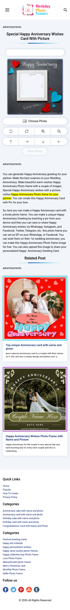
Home (6, 485)
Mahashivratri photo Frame (17, 562)
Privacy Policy (10, 497)
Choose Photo (35, 52)
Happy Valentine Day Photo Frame (20, 554)
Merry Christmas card (14, 565)
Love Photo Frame (12, 558)
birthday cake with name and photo (21, 518)
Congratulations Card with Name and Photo (25, 526)
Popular (7, 489)
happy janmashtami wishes (17, 547)
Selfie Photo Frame (13, 573)
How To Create (10, 493)
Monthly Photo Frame (14, 569)
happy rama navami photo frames (20, 550)
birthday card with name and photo (21, 522)
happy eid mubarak (13, 543)
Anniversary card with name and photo (23, 514)
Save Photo (34, 151)
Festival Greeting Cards (15, 539)
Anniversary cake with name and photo (23, 510)
